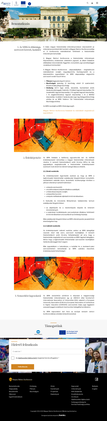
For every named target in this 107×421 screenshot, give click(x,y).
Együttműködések (15, 397)
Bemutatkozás (14, 386)
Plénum (32, 389)
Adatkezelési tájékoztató (80, 399)
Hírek (53, 386)
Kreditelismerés (77, 394)
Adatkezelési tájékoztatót (27, 358)
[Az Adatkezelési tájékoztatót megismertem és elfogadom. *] (12, 358)
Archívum (74, 397)
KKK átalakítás (76, 391)
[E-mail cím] (47, 351)
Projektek (54, 391)
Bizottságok (34, 391)
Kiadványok (55, 394)
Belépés (95, 386)
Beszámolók (13, 391)
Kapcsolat (75, 386)
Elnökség (33, 386)
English (94, 389)
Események (55, 389)
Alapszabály (13, 389)
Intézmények (76, 389)
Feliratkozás (22, 367)
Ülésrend (12, 394)
